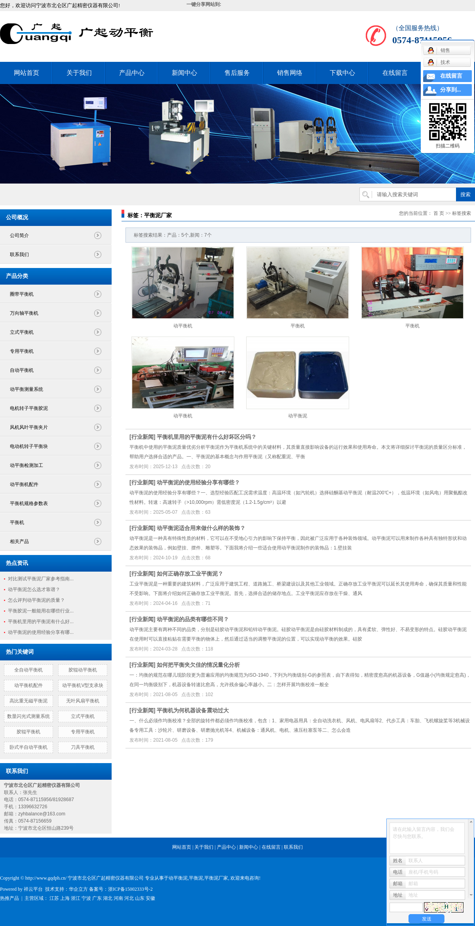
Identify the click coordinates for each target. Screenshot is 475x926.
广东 (97, 898)
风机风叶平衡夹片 (29, 427)
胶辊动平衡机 (82, 670)
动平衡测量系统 (26, 389)
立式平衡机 (22, 332)
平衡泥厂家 (216, 878)
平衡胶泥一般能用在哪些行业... (41, 611)
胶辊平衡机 (28, 732)
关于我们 (79, 72)
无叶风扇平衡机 (82, 701)
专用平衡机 (22, 351)
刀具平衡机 (83, 747)
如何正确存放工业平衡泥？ (190, 573)
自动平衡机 (22, 370)
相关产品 (19, 541)
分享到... (450, 90)
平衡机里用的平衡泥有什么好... (41, 621)
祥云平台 (33, 889)
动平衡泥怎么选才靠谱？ (34, 589)
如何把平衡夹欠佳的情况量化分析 (198, 665)
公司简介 (19, 235)
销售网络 (289, 72)
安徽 (150, 898)
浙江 (75, 898)
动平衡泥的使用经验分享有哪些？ (198, 482)
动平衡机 (182, 326)
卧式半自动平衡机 (29, 747)
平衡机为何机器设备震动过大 (193, 710)
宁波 (86, 898)
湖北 (107, 898)
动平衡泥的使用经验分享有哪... (41, 632)
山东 (139, 898)
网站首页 (26, 72)
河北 (129, 898)
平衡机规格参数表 (29, 503)
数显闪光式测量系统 (28, 716)
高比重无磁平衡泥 (29, 701)
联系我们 (19, 254)
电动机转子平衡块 (29, 446)
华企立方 (78, 889)
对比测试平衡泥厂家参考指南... (41, 579)
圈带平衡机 (22, 294)
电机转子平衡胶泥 (29, 408)
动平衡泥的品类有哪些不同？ (193, 619)
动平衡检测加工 (26, 465)
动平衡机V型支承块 (82, 685)
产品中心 (131, 72)
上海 (65, 898)
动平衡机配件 (24, 484)
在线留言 (395, 72)
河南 (118, 898)
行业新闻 (142, 437)
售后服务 (237, 72)
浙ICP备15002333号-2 (130, 889)
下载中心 (342, 72)
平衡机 (17, 522)
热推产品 (9, 898)
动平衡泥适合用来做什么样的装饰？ (201, 528)
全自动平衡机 (28, 670)
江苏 (54, 898)
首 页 (438, 213)
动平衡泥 (297, 416)
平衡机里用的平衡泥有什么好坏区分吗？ (206, 437)
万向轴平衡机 (24, 313)
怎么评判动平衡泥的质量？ (36, 600)
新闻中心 (184, 72)
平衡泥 (196, 878)
